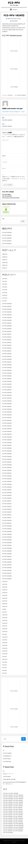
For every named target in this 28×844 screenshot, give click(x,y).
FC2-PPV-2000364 (7, 481)
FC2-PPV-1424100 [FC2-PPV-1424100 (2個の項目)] (18, 798)
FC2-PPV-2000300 (7, 303)
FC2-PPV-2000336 (7, 403)
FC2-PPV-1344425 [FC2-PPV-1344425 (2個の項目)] (8, 798)
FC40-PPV (4, 637)
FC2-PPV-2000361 (6, 241)
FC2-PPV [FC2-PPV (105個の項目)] (5, 793)
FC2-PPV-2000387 (6, 545)
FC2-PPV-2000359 (6, 467)
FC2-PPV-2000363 (7, 478)
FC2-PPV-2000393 (6, 562)
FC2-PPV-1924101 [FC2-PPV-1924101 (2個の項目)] (7, 820)
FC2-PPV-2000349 (7, 440)
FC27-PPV (4, 601)
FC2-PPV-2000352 (6, 448)
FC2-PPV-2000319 (6, 356)
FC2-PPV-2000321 (6, 362)
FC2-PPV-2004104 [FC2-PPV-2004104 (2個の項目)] (8, 827)
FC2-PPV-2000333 (7, 395)
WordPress (14, 842)
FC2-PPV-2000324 (7, 370)
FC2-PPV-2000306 (7, 320)
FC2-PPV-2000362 (6, 476)
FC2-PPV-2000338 (7, 409)
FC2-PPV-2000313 (6, 339)
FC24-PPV (4, 592)
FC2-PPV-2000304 (7, 314)
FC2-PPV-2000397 (6, 573)
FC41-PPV (4, 640)
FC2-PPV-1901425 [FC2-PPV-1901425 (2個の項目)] (8, 818)
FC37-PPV (4, 626)
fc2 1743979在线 (7, 761)
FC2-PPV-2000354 (7, 453)
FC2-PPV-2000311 (6, 334)
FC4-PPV (4, 634)
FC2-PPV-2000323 (6, 367)
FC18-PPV (4, 295)
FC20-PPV (4, 581)
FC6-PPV (4, 665)
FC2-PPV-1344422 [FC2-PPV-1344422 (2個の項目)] (18, 795)
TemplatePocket (16, 840)
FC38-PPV (4, 629)
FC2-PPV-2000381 (6, 528)
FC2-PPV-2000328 (7, 381)
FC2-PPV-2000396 (6, 570)
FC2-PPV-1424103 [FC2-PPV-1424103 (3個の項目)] (8, 802)
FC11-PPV (4, 281)
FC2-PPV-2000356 (7, 459)
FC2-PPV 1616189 (7, 753)
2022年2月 (4, 257)
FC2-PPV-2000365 (7, 484)
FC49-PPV (4, 653)
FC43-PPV (4, 645)
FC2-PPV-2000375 (6, 512)
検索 (3, 218)
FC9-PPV (4, 673)
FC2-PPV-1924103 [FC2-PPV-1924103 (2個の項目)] (8, 822)
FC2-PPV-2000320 (7, 359)
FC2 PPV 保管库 (7, 758)
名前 (4, 156)
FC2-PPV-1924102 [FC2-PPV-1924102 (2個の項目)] (18, 820)
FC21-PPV (4, 584)
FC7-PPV (4, 667)
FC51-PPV (4, 662)
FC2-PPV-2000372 (6, 503)
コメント (5, 140)
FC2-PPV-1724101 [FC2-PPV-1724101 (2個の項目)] (17, 809)
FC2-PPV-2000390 (7, 553)
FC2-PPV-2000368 (7, 492)
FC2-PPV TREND (6, 194)
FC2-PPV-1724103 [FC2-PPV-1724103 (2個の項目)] (18, 811)
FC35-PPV (4, 620)
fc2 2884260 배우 (7, 756)
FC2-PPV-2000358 (7, 465)
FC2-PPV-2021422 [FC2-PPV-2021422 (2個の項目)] (18, 829)
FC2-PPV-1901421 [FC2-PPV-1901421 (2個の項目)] (7, 814)
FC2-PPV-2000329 (6, 243)
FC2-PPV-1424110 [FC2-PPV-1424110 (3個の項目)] (18, 806)
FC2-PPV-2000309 (7, 328)
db (3, 750)
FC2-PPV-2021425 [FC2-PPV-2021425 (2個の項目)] (8, 832)
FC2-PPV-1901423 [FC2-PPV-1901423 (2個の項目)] (8, 816)
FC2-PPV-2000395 (6, 238)
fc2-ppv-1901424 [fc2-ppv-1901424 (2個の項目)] (17, 816)
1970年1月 (4, 268)
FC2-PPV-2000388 (7, 548)
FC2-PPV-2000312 (6, 337)
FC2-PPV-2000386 (7, 542)
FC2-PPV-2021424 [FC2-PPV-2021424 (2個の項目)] (18, 831)
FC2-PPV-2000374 (6, 509)
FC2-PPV (14, 3)
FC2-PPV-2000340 (7, 415)
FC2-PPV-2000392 (6, 235)
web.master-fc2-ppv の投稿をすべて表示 (13, 111)
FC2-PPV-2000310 (6, 331)
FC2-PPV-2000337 (6, 406)
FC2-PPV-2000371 (6, 501)
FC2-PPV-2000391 (6, 556)
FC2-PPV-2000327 (6, 378)
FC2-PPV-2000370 (6, 498)
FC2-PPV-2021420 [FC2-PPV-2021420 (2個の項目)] (18, 827)
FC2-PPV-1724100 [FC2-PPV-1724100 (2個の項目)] (7, 809)
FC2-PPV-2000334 (7, 398)
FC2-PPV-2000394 (7, 565)
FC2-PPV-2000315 (6, 345)
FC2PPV (4, 609)
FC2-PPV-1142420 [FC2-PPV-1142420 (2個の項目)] (13, 793)
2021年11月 (5, 265)
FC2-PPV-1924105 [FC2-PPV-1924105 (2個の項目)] (8, 823)
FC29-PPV (4, 606)
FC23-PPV (4, 590)
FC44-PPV (4, 648)
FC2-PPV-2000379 (6, 523)
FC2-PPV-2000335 (7, 401)
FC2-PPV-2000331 (6, 389)
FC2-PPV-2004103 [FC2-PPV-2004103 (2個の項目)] (18, 825)
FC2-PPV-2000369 (7, 495)
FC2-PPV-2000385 (7, 540)
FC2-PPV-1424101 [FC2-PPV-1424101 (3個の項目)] (7, 800)
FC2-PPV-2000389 (7, 551)
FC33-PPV (4, 617)
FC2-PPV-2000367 (6, 490)
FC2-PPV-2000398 (7, 576)
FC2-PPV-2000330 (7, 232)
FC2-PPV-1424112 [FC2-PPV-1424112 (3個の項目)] (17, 807)
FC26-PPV (4, 598)
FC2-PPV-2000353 (7, 451)
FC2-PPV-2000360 (7, 470)
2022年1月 (4, 259)
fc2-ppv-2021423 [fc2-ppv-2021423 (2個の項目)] (7, 831)
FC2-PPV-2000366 (7, 487)
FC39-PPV (4, 631)
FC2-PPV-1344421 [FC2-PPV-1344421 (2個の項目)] (8, 795)
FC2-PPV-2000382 (7, 531)
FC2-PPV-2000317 (6, 351)
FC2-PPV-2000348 (7, 437)
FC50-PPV (4, 659)
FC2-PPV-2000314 (6, 342)
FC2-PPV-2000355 (6, 456)
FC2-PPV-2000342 (7, 420)
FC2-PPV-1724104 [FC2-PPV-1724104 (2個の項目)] (7, 813)
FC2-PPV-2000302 (7, 309)
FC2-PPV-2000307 (6, 323)
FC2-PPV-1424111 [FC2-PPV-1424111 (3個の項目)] (7, 807)
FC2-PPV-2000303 (7, 312)
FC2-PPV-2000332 (6, 392)
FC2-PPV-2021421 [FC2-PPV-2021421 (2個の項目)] (8, 829)
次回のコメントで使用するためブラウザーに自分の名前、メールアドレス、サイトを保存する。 (13, 178)
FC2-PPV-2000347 (6, 434)
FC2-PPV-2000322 (6, 365)
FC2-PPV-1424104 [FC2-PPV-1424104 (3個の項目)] (18, 802)
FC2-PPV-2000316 (6, 348)
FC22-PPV (4, 587)
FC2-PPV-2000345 (7, 428)
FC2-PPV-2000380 (7, 526)
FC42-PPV (4, 642)
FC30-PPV (4, 615)
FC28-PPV (4, 603)
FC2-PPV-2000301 (6, 306)
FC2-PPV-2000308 (7, 326)
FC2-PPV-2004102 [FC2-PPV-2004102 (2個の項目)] (8, 825)
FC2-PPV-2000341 (6, 417)
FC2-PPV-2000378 (6, 520)
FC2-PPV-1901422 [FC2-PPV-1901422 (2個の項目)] (18, 814)
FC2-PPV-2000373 (6, 506)
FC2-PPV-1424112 (21, 95)
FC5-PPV (4, 656)
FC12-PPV (4, 284)
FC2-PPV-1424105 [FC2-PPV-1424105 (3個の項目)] (8, 804)
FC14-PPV (4, 289)
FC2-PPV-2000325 (6, 373)
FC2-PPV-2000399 (6, 578)
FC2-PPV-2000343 (7, 423)
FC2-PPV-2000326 (6, 376)
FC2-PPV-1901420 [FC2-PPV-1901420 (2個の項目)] (18, 813)
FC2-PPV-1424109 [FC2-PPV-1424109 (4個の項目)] (7, 806)
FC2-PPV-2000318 (6, 353)
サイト (4, 168)
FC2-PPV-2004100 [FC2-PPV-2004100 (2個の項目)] (18, 823)
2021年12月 (5, 262)
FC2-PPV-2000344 (7, 426)
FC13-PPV (4, 287)
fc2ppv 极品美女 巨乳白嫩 (9, 779)
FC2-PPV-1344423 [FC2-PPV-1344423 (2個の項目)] (8, 797)
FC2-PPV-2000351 (6, 445)
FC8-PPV (4, 670)
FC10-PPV (4, 278)
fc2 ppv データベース (8, 773)
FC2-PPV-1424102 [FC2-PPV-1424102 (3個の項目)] (18, 800)
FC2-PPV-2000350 (7, 442)
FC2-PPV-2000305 (7, 317)
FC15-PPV (4, 292)
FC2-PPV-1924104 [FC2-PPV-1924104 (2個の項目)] (18, 822)
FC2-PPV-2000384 (7, 537)
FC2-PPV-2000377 (6, 517)
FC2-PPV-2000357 (6, 462)
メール (4, 162)
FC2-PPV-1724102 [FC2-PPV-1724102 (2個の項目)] (7, 811)
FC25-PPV (4, 595)
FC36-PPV (4, 623)
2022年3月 (4, 254)
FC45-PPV (4, 651)
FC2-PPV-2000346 (7, 431)
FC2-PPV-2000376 (6, 515)
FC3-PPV (4, 612)
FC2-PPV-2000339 (7, 412)
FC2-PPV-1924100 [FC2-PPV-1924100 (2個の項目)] (18, 818)
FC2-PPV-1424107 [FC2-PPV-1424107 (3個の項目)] (18, 804)
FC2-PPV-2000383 (7, 534)
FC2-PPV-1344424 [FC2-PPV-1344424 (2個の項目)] (18, 797)
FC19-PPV (4, 298)
